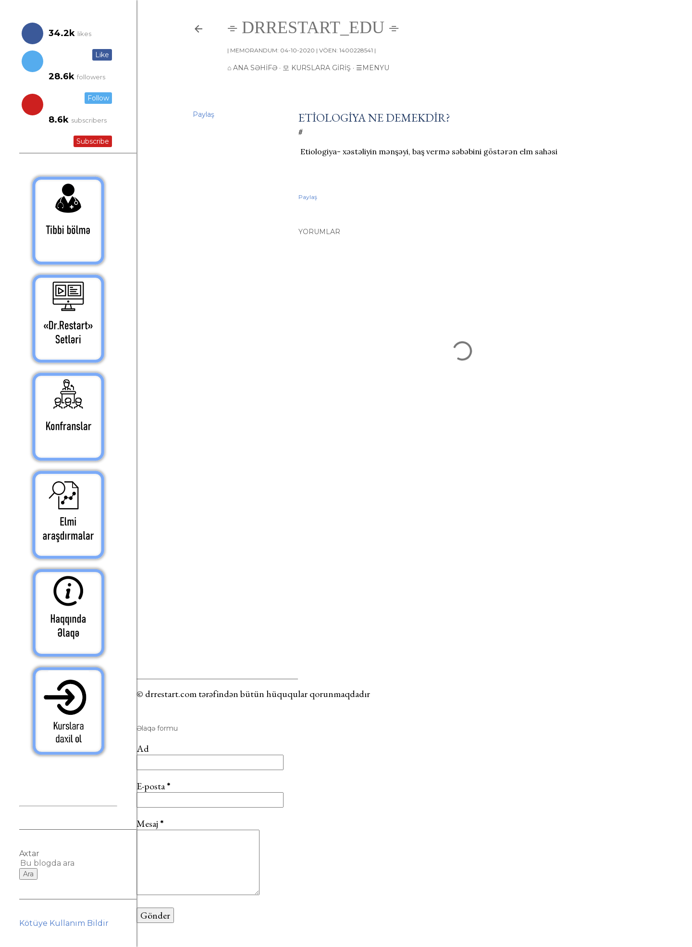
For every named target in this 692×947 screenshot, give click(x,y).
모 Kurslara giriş (317, 67)
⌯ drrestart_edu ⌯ (313, 27)
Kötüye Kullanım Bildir (64, 923)
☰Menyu (372, 67)
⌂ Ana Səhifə (252, 67)
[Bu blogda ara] (56, 863)
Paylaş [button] (203, 114)
